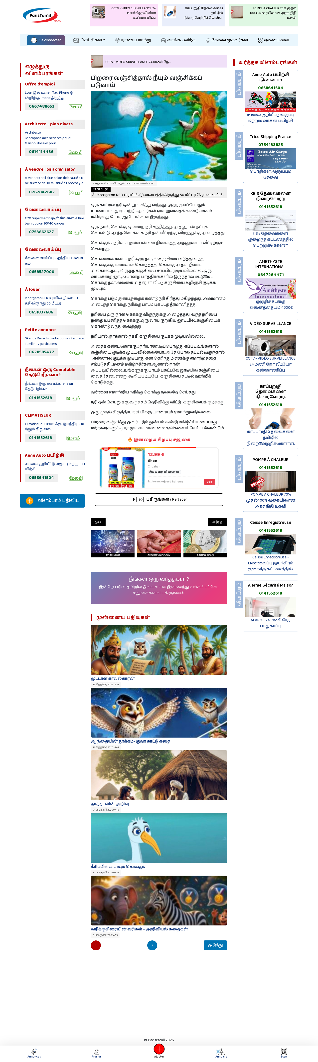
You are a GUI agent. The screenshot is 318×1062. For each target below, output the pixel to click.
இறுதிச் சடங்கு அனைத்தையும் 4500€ (271, 305)
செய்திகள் (87, 40)
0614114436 (41, 151)
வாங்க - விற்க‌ (178, 40)
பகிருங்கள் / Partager (159, 499)
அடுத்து (217, 522)
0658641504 (41, 477)
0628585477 (41, 352)
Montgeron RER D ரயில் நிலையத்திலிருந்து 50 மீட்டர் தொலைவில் (157, 192)
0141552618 (40, 397)
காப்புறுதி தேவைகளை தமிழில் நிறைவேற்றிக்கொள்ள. (271, 438)
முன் (98, 522)
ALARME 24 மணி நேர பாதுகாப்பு (271, 623)
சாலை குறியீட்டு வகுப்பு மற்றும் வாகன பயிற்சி (270, 118)
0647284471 (271, 274)
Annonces (34, 1054)
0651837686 (41, 312)
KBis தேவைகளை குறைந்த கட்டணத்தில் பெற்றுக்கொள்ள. (270, 239)
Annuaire (221, 1054)
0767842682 (42, 192)
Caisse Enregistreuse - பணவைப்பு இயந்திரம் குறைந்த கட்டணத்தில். (271, 563)
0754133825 (270, 144)
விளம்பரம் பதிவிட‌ (52, 501)
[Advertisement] (52, 594)
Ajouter (159, 1054)
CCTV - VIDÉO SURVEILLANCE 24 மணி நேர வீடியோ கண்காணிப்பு (271, 364)
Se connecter (46, 40)
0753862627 (41, 231)
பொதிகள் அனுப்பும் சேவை (270, 174)
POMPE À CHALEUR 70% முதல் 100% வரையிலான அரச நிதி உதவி (270, 500)
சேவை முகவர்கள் (227, 40)
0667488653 (41, 106)
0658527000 (41, 271)
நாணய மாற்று (133, 40)
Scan (284, 1054)
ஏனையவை (273, 40)
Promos (97, 1054)
